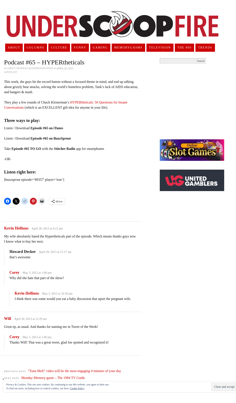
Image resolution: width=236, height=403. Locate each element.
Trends (205, 47)
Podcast (12, 72)
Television (160, 47)
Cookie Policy (77, 388)
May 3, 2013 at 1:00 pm (37, 272)
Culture (59, 47)
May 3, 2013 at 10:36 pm (57, 293)
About (14, 47)
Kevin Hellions (16, 228)
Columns (35, 47)
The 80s (184, 47)
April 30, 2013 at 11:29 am (30, 319)
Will (7, 318)
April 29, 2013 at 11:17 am (55, 252)
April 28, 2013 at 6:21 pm (47, 228)
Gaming (100, 47)
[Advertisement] (196, 101)
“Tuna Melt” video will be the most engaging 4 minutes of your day (74, 371)
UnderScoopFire (112, 29)
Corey (14, 272)
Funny (80, 47)
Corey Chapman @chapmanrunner (30, 68)
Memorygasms (128, 47)
